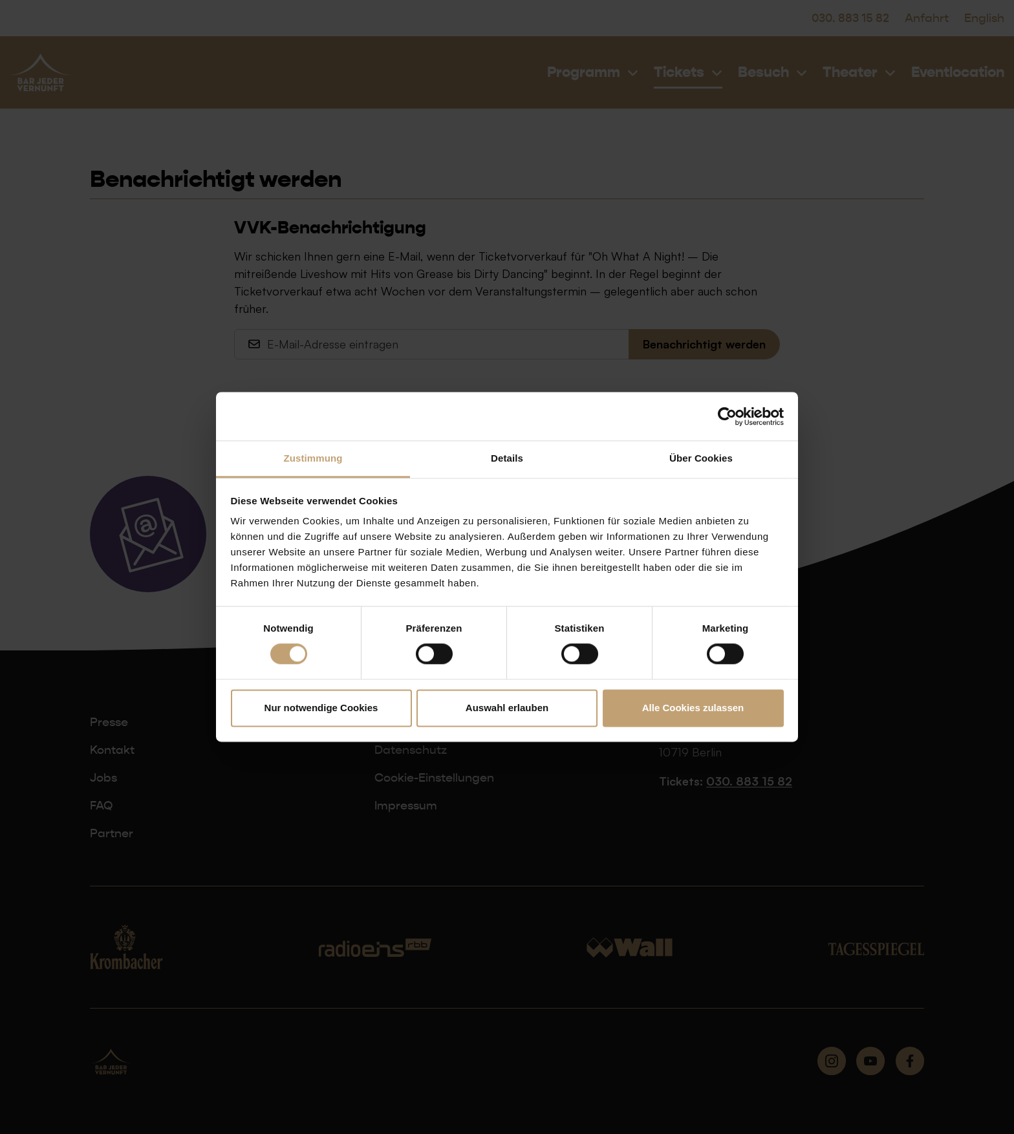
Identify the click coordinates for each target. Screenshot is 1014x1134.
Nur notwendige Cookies (321, 707)
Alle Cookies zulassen (693, 707)
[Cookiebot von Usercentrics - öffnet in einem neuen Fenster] (727, 416)
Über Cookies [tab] (701, 458)
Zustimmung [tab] (313, 458)
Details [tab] (507, 458)
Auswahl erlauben (507, 707)
